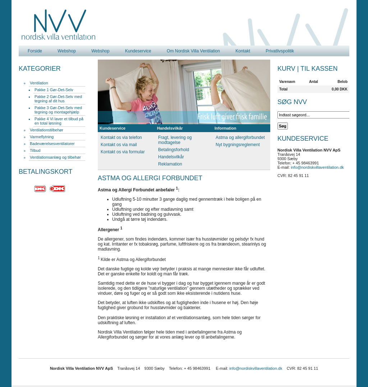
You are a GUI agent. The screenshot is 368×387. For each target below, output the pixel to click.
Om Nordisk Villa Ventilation (193, 50)
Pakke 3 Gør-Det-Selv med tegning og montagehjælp (58, 110)
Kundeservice (138, 50)
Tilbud (35, 150)
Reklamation (170, 164)
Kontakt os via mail (119, 144)
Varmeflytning (42, 137)
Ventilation (39, 83)
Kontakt (242, 50)
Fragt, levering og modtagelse (175, 140)
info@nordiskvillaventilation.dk (317, 167)
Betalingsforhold (173, 149)
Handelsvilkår (171, 156)
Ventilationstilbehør (46, 130)
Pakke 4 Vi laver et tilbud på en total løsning (58, 121)
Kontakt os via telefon (121, 137)
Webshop (66, 50)
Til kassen (318, 68)
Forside (35, 50)
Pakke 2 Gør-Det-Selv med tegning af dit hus (58, 98)
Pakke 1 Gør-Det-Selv (53, 90)
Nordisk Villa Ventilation (58, 24)
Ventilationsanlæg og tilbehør (55, 157)
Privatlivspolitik (280, 50)
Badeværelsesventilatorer (52, 143)
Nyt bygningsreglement (238, 144)
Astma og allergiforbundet (240, 137)
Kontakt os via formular (123, 151)
